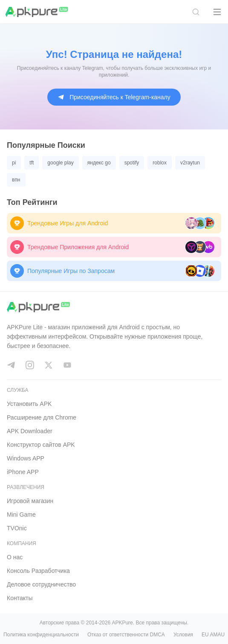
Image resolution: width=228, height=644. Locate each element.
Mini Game (21, 514)
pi (14, 163)
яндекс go (99, 163)
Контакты (19, 598)
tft (31, 163)
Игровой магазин (30, 500)
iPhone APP (23, 472)
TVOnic (17, 528)
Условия (183, 635)
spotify (131, 163)
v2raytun (190, 163)
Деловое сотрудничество (41, 584)
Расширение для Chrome (41, 417)
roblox (160, 163)
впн (16, 180)
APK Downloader (29, 431)
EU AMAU (213, 635)
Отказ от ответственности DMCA (126, 635)
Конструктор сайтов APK (41, 444)
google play (60, 163)
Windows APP (25, 458)
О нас (15, 557)
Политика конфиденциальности (41, 635)
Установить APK (29, 403)
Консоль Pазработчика (38, 570)
